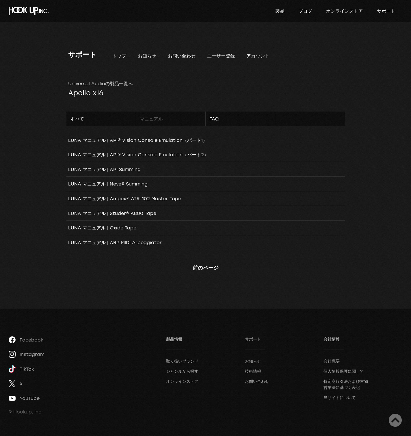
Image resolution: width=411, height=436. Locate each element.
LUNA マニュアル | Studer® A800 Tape (112, 213)
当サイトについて (339, 397)
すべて (77, 119)
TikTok (21, 369)
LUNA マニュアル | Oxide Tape (102, 228)
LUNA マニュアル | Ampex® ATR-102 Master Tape (124, 198)
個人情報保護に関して (343, 371)
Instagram (26, 354)
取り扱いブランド (182, 361)
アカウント (257, 56)
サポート (386, 11)
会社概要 (331, 361)
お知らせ (147, 56)
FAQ (214, 119)
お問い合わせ (182, 56)
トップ (119, 56)
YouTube (24, 398)
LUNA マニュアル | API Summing (104, 169)
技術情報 (253, 371)
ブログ (305, 11)
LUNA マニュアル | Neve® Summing (108, 184)
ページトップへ (395, 420)
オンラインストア (344, 11)
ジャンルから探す (182, 371)
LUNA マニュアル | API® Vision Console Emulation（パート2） (138, 154)
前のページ (206, 267)
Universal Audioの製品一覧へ (100, 83)
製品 (279, 11)
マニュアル (151, 119)
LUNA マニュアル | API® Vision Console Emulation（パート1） (137, 140)
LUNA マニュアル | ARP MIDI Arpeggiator (115, 242)
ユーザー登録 (221, 56)
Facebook (26, 339)
